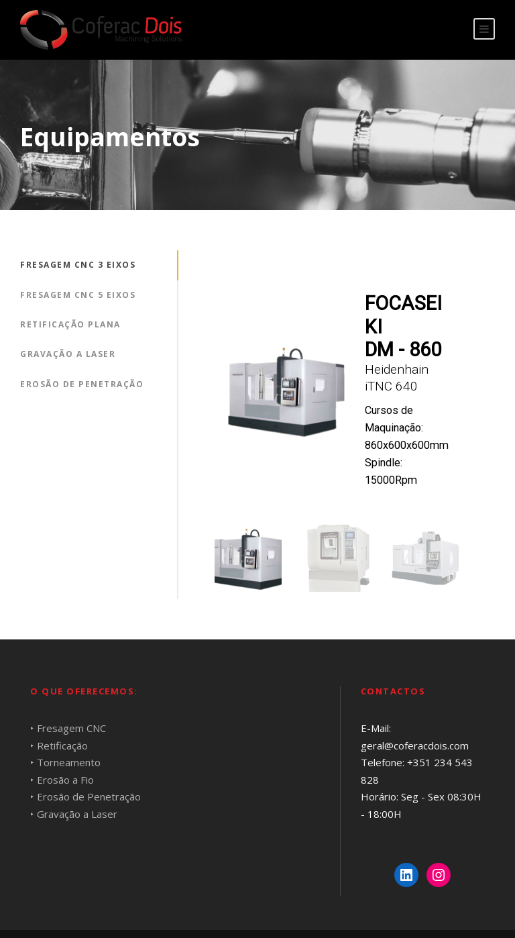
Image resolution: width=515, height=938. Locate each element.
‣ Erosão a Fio (62, 779)
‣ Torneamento (65, 762)
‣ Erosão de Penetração (85, 796)
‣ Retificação (59, 745)
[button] (248, 558)
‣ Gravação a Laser (73, 814)
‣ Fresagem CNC (68, 728)
